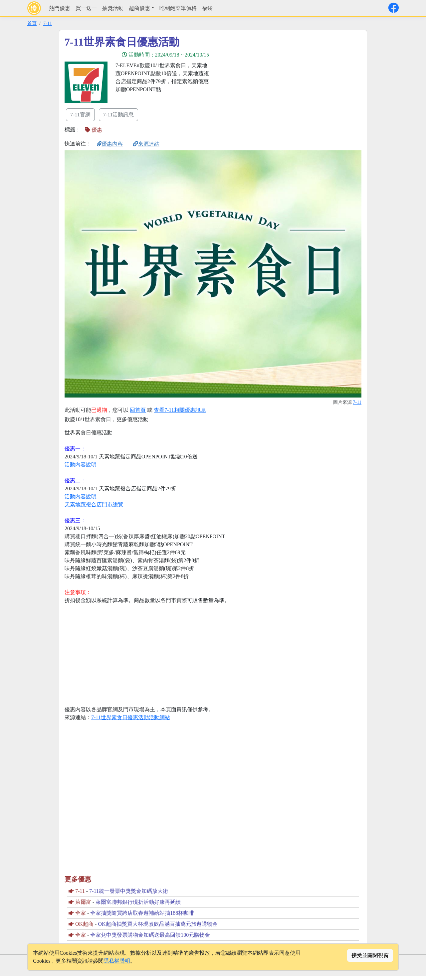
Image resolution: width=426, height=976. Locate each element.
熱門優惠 (59, 8)
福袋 (207, 8)
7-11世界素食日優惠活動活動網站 (130, 717)
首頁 (32, 23)
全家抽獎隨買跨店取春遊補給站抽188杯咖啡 (142, 913)
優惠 (93, 130)
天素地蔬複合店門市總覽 (94, 504)
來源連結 (146, 144)
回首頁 (138, 410)
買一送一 (86, 8)
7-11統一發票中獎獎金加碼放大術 (128, 891)
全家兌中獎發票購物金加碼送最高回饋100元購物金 (150, 935)
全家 (80, 913)
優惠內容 (110, 144)
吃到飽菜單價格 (178, 8)
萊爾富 (83, 902)
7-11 (47, 23)
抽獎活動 (112, 8)
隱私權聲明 (117, 961)
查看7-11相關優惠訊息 (180, 410)
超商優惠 (139, 8)
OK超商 (84, 924)
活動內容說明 (81, 464)
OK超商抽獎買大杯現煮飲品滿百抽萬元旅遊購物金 (157, 924)
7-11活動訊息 (118, 114)
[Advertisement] (273, 82)
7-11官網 (80, 114)
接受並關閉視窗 (370, 955)
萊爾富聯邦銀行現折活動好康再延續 (138, 902)
